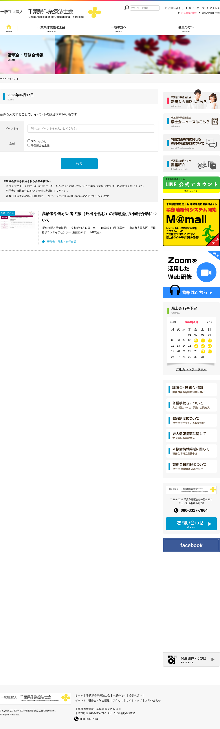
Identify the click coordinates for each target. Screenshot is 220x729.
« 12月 (173, 322)
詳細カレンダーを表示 (191, 369)
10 (202, 340)
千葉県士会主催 (40, 145)
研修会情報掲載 (211, 12)
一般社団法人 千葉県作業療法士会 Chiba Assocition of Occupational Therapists (51, 13)
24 (202, 351)
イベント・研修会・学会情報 (92, 700)
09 (195, 340)
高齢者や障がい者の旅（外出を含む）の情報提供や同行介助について (99, 217)
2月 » (210, 322)
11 (209, 340)
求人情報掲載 (189, 12)
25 (209, 351)
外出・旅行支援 (67, 241)
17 (202, 345)
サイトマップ (197, 8)
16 (195, 345)
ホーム (79, 695)
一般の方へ (118, 29)
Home (9, 29)
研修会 (51, 241)
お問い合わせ (176, 8)
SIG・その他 (38, 141)
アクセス (214, 8)
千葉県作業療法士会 (51, 29)
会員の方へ (186, 29)
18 (209, 345)
